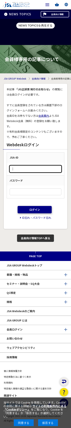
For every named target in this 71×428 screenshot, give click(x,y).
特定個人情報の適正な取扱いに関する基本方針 (27, 388)
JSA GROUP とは (17, 320)
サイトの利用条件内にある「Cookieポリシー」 (34, 407)
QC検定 (11, 293)
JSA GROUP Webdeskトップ (24, 265)
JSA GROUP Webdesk (15, 78)
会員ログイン (15, 329)
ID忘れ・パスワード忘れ (36, 218)
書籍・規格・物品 (17, 274)
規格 (9, 302)
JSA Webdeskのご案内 (21, 311)
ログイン (34, 209)
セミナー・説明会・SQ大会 (23, 284)
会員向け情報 (57, 14)
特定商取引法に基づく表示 (17, 376)
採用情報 (12, 357)
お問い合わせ (15, 338)
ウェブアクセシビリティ (21, 348)
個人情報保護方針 (13, 370)
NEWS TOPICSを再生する (35, 25)
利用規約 (8, 382)
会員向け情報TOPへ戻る (35, 238)
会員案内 (43, 116)
